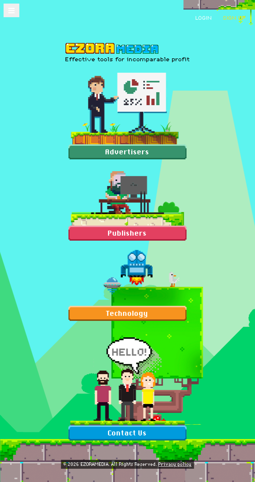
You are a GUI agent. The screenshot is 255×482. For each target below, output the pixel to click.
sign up (234, 18)
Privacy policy (175, 464)
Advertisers (127, 152)
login (204, 18)
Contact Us (127, 433)
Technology (127, 313)
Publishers (127, 233)
